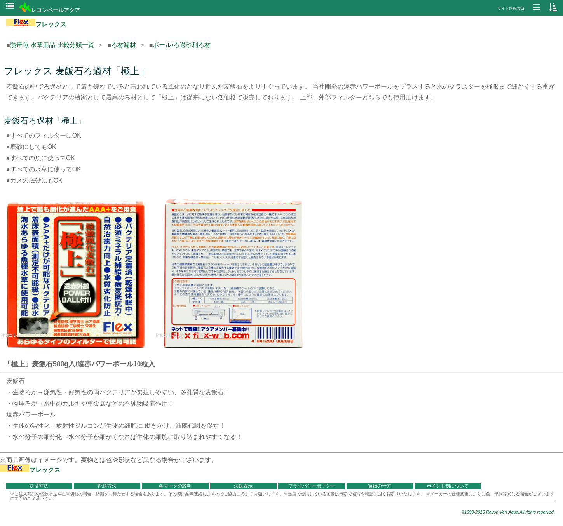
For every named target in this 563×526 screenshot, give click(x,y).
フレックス (36, 24)
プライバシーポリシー (311, 486)
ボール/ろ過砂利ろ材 (181, 45)
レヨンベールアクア (49, 10)
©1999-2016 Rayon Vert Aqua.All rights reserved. (508, 512)
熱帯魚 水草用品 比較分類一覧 (52, 45)
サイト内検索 (510, 8)
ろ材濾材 (123, 45)
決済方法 (39, 486)
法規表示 (243, 486)
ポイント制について (448, 486)
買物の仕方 (379, 486)
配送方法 (107, 486)
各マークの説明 (175, 486)
